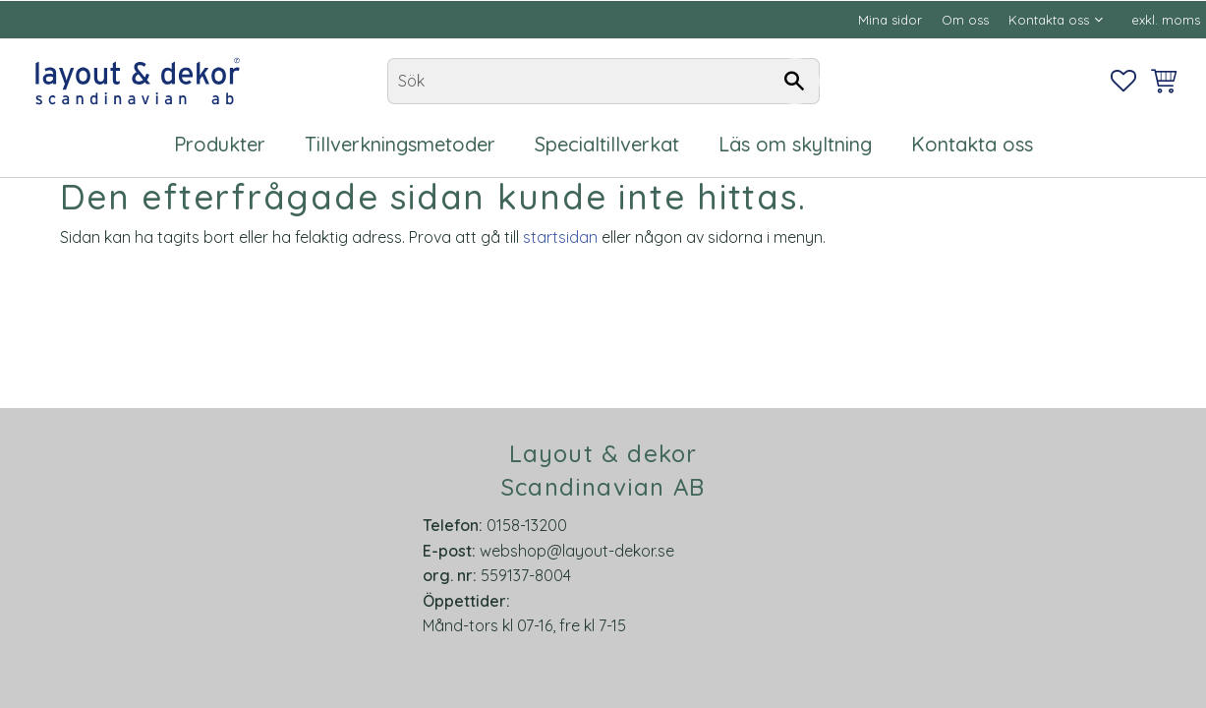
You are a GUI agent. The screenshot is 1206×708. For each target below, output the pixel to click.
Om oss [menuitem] (965, 20)
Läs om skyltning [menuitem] (795, 144)
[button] (1123, 80)
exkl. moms (1165, 20)
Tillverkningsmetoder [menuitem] (400, 144)
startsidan (560, 237)
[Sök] (795, 81)
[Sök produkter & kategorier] (603, 81)
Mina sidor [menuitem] (890, 20)
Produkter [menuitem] (219, 144)
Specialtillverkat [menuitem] (607, 144)
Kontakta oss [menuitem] (1048, 20)
